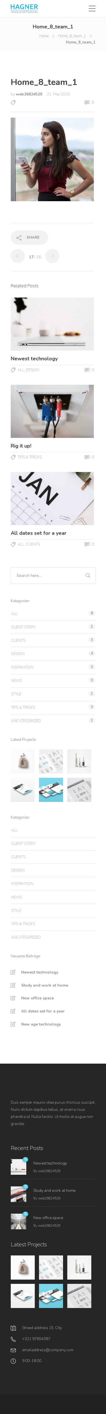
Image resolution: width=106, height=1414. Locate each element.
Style (16, 694)
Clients (33, 544)
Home (44, 36)
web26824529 (29, 94)
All (21, 370)
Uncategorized (26, 720)
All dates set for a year (43, 1011)
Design (32, 370)
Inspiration (22, 667)
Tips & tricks (30, 457)
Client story (23, 627)
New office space (37, 998)
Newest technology (39, 972)
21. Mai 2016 (58, 94)
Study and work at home (44, 985)
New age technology (41, 1024)
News (16, 680)
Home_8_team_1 (72, 36)
